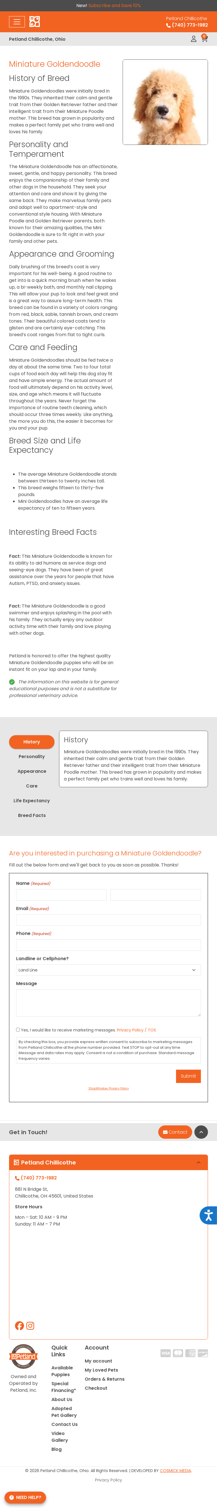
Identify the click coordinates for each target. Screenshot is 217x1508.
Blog (56, 1449)
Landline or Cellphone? (42, 958)
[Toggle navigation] (17, 21)
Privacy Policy (108, 1480)
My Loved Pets (101, 1370)
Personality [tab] (32, 756)
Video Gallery (59, 1436)
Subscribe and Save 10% (114, 5)
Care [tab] (32, 786)
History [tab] (31, 742)
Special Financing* (63, 1387)
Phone (33, 933)
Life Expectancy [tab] (32, 800)
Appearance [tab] (32, 771)
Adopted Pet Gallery (64, 1412)
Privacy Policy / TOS (136, 1030)
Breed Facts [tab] (32, 815)
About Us (61, 1399)
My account (98, 1361)
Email (32, 908)
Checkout (96, 1388)
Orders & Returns (105, 1379)
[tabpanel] (133, 759)
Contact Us (64, 1424)
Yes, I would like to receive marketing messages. (88, 1030)
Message (26, 983)
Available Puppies (62, 1371)
